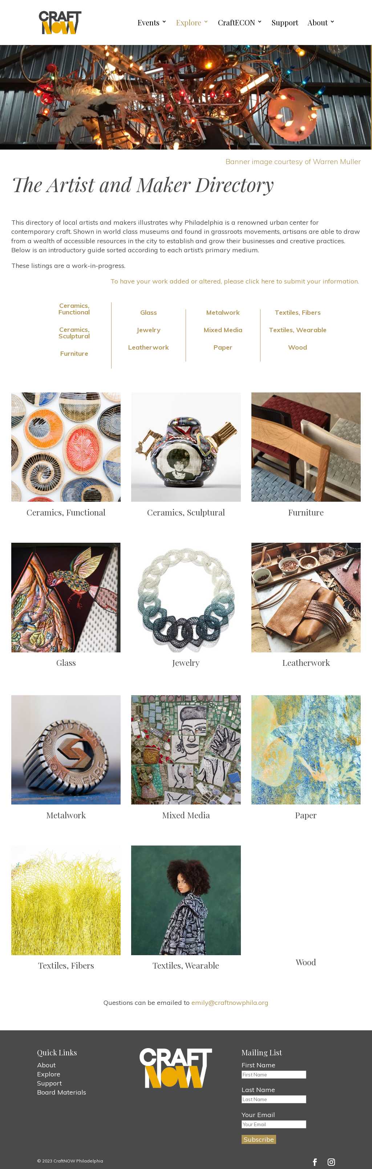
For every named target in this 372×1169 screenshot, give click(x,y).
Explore (188, 22)
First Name (258, 1065)
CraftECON (236, 22)
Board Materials (61, 1092)
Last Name (258, 1090)
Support (285, 22)
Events (148, 22)
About (318, 22)
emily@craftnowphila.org (229, 1002)
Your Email (258, 1115)
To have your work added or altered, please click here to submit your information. (235, 281)
